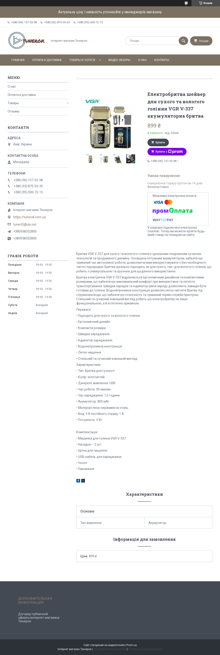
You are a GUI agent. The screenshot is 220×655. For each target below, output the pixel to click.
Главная (17, 60)
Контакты (161, 60)
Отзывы (13, 111)
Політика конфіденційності (145, 649)
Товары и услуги (82, 60)
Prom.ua (131, 645)
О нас (142, 60)
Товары (13, 103)
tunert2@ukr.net (24, 224)
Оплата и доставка (47, 60)
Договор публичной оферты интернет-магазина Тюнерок (38, 617)
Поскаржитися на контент (109, 649)
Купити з (169, 152)
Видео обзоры (119, 60)
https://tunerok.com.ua (29, 217)
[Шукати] (183, 41)
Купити (160, 142)
